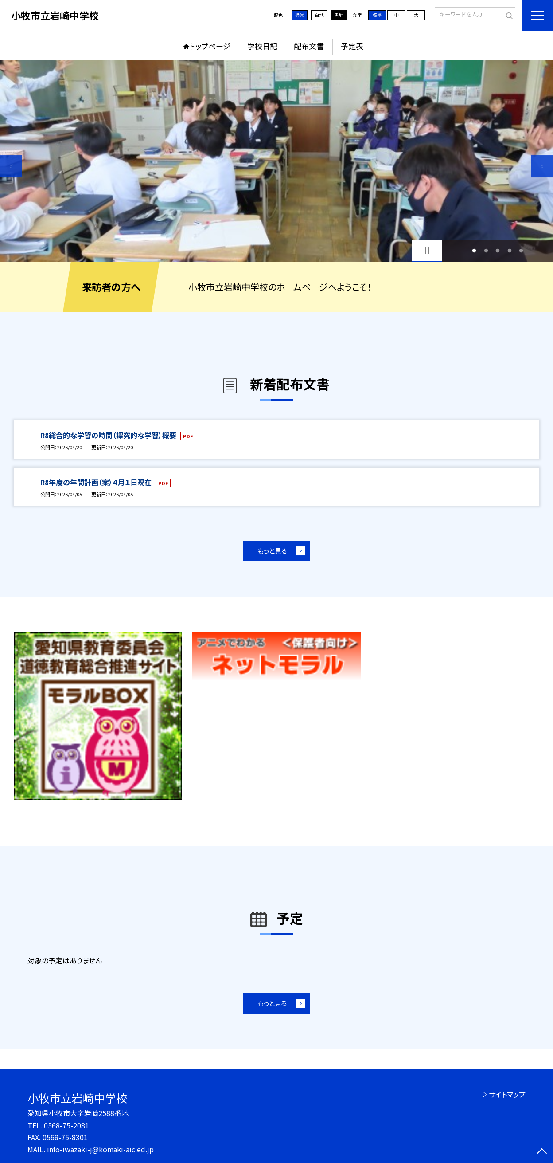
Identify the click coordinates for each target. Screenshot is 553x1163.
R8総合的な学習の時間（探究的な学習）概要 (109, 435)
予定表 (352, 45)
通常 (299, 15)
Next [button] (542, 166)
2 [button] (486, 251)
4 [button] (509, 251)
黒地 (338, 15)
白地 (319, 15)
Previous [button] (11, 166)
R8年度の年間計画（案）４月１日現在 (96, 482)
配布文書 (309, 45)
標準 (377, 15)
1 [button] (474, 251)
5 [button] (521, 251)
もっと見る (272, 550)
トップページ (210, 45)
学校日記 (262, 45)
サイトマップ (507, 1094)
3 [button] (498, 251)
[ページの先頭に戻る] (542, 1152)
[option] (276, 161)
